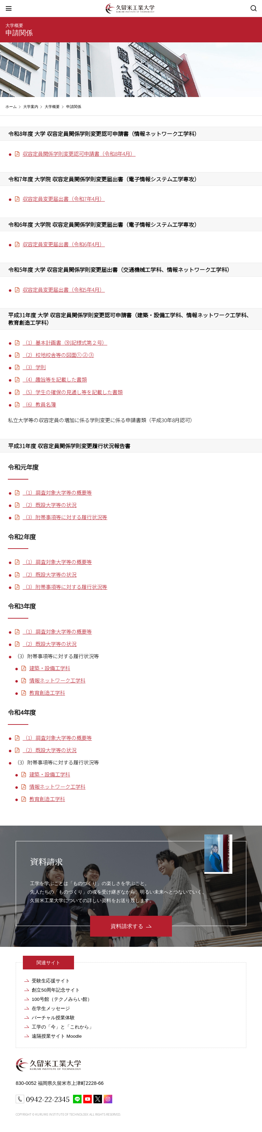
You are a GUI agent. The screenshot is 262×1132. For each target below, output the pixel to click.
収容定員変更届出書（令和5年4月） (64, 289)
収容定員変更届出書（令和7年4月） (64, 198)
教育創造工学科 (47, 692)
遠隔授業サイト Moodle (57, 1036)
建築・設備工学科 (49, 668)
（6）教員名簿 (39, 404)
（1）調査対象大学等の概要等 (57, 492)
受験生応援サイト (51, 980)
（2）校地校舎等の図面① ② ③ (58, 354)
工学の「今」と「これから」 (63, 1027)
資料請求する (127, 926)
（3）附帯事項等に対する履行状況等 (65, 517)
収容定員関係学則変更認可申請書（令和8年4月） (79, 153)
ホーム (11, 107)
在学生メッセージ (51, 1008)
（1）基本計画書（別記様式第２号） (65, 342)
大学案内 (30, 107)
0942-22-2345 (48, 1099)
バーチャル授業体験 (53, 1017)
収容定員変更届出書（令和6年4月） (64, 244)
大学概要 (14, 25)
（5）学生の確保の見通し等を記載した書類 (72, 392)
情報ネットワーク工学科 (57, 680)
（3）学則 (34, 367)
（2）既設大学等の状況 (49, 504)
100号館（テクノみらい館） (62, 999)
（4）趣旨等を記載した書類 (55, 379)
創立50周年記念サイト (56, 990)
